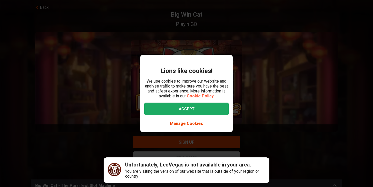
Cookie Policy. (200, 96)
